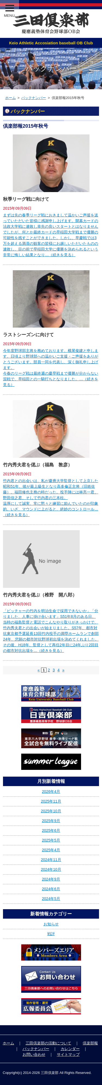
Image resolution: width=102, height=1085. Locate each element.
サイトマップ (68, 1054)
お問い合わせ (34, 1054)
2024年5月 (51, 898)
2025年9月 (51, 821)
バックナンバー (33, 98)
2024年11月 (51, 860)
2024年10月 (51, 869)
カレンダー (70, 1049)
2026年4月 (51, 791)
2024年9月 (51, 879)
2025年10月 (51, 811)
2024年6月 (51, 889)
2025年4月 (51, 850)
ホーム (10, 98)
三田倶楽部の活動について (48, 1043)
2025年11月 (51, 801)
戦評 (51, 934)
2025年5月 (51, 840)
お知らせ (51, 924)
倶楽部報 (90, 1043)
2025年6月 (51, 830)
